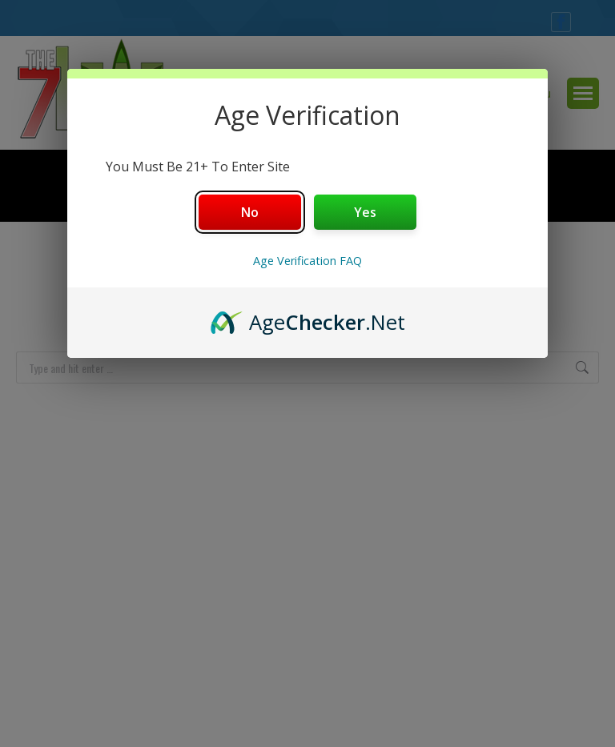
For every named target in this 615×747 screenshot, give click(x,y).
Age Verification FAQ (307, 260)
